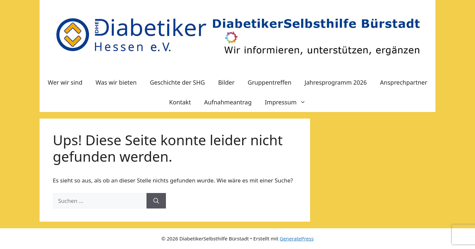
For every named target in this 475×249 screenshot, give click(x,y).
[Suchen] (156, 201)
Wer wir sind (65, 82)
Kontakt (180, 102)
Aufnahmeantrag (228, 102)
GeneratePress (297, 238)
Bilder (226, 82)
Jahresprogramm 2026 (335, 82)
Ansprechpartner (403, 82)
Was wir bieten (116, 82)
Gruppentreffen (269, 82)
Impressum (288, 102)
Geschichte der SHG (177, 82)
